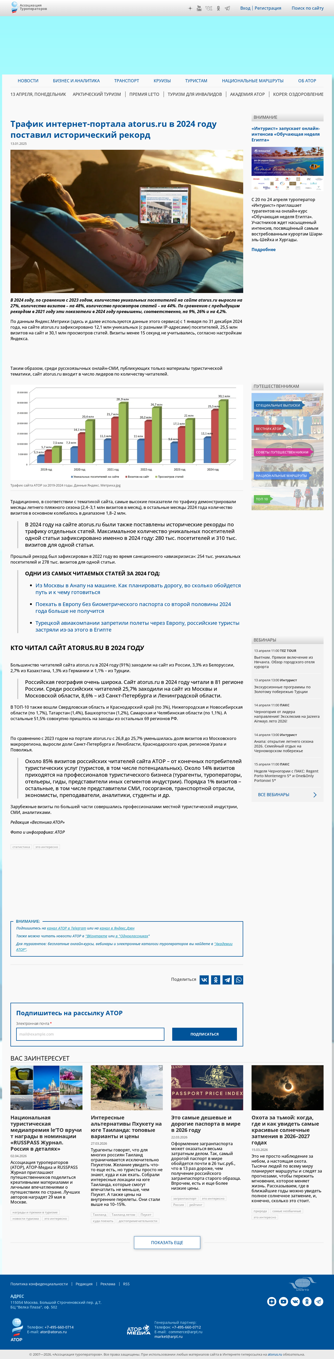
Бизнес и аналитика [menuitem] (76, 81)
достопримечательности (138, 1221)
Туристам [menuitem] (196, 81)
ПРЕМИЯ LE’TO (144, 94)
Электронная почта (32, 1023)
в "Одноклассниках (131, 935)
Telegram (227, 8)
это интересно (46, 847)
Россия (178, 1204)
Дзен (190, 8)
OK (218, 8)
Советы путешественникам (282, 452)
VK (208, 8)
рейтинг (195, 1204)
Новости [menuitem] (28, 81)
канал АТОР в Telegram (66, 928)
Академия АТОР (247, 94)
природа (260, 1211)
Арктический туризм (97, 94)
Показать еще (167, 1242)
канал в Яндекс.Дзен (117, 928)
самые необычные (286, 1211)
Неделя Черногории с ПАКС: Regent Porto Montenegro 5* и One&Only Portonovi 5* (286, 776)
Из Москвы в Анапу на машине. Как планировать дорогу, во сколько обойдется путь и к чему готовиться (138, 589)
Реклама (107, 1283)
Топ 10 (262, 499)
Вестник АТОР (268, 428)
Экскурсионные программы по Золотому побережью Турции (282, 689)
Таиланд (99, 1214)
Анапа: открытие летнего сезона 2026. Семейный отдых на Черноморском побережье (283, 746)
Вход (245, 8)
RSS (126, 1283)
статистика (21, 847)
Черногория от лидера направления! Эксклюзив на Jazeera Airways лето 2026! (287, 716)
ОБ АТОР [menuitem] (307, 81)
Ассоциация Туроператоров (33, 7)
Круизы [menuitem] (162, 81)
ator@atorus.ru (53, 1331)
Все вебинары (273, 794)
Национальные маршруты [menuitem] (253, 81)
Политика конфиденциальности (39, 1283)
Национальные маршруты (281, 475)
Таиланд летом (123, 1214)
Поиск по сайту (308, 8)
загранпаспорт (184, 1198)
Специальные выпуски (278, 405)
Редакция (84, 1283)
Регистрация (268, 8)
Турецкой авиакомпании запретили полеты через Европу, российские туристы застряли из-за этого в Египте (137, 626)
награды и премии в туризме (35, 1212)
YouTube (199, 8)
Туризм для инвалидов (195, 94)
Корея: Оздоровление (298, 94)
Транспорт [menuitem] (126, 81)
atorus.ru (275, 1354)
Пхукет (146, 1214)
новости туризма (26, 1218)
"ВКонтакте (96, 935)
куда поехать (103, 1221)
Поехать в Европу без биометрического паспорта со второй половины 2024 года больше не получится (133, 607)
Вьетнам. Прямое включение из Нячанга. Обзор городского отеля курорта (284, 662)
